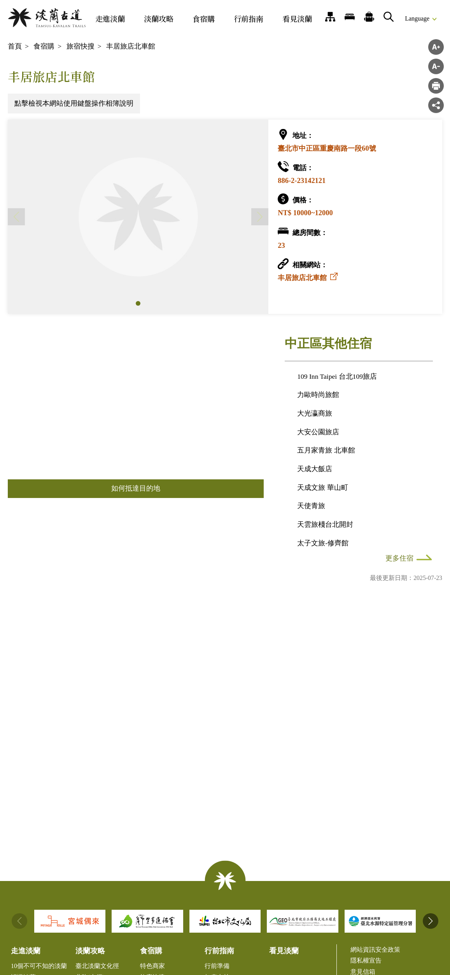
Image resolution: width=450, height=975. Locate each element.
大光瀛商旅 (314, 413)
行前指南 (248, 18)
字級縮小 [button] (436, 66)
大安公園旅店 (318, 432)
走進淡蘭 (110, 18)
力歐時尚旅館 (318, 395)
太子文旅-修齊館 (322, 543)
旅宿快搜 (81, 46)
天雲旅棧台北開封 (325, 524)
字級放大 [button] (436, 47)
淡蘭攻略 (158, 18)
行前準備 (217, 966)
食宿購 (204, 18)
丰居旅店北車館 (130, 46)
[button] (138, 303)
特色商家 (152, 966)
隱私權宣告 (366, 960)
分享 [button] (436, 105)
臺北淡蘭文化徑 (97, 966)
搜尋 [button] (388, 17)
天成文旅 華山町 (322, 487)
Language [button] (417, 18)
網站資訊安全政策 (375, 949)
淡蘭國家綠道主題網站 (47, 17)
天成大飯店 (314, 469)
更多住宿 (399, 558)
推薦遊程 (369, 17)
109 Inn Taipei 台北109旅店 (337, 376)
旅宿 (350, 17)
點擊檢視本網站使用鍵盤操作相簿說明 (73, 103)
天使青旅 (311, 506)
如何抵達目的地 (135, 488)
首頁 (15, 46)
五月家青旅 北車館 (326, 450)
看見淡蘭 (297, 18)
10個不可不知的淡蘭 (39, 966)
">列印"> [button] (436, 86)
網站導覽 (330, 17)
